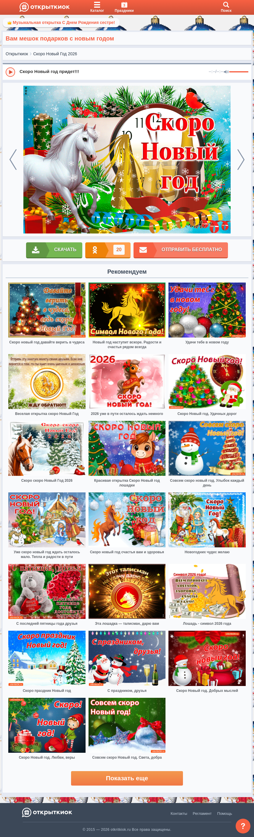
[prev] (13, 159)
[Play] (10, 72)
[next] (241, 159)
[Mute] (226, 72)
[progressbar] (238, 72)
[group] (127, 72)
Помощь (224, 813)
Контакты (179, 813)
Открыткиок (17, 53)
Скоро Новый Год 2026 (55, 53)
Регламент (202, 813)
